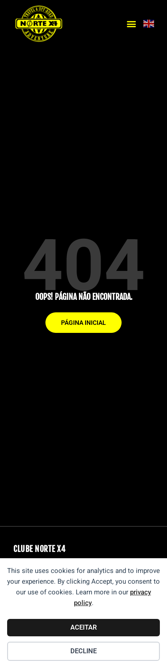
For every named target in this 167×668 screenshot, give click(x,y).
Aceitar (83, 627)
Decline (83, 651)
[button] (131, 23)
